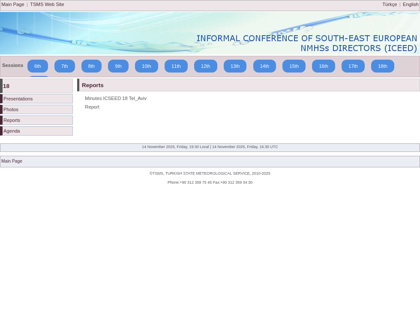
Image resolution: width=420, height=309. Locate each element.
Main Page (12, 4)
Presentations (18, 98)
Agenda (11, 130)
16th (323, 66)
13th (235, 66)
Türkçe (389, 4)
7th (64, 66)
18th (382, 66)
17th (353, 66)
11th (176, 66)
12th (205, 66)
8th (91, 66)
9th (118, 66)
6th (37, 66)
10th (146, 66)
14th (264, 66)
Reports (11, 120)
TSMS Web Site (47, 4)
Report (92, 106)
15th (294, 66)
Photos (10, 109)
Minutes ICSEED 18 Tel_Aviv (116, 98)
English (411, 4)
